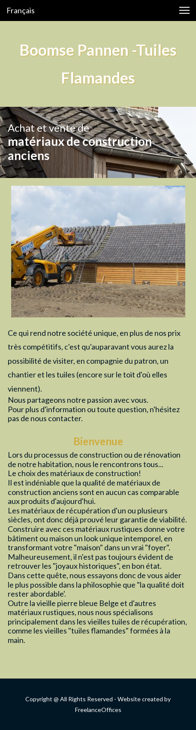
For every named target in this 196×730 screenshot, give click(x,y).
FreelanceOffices (98, 709)
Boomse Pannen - (77, 49)
